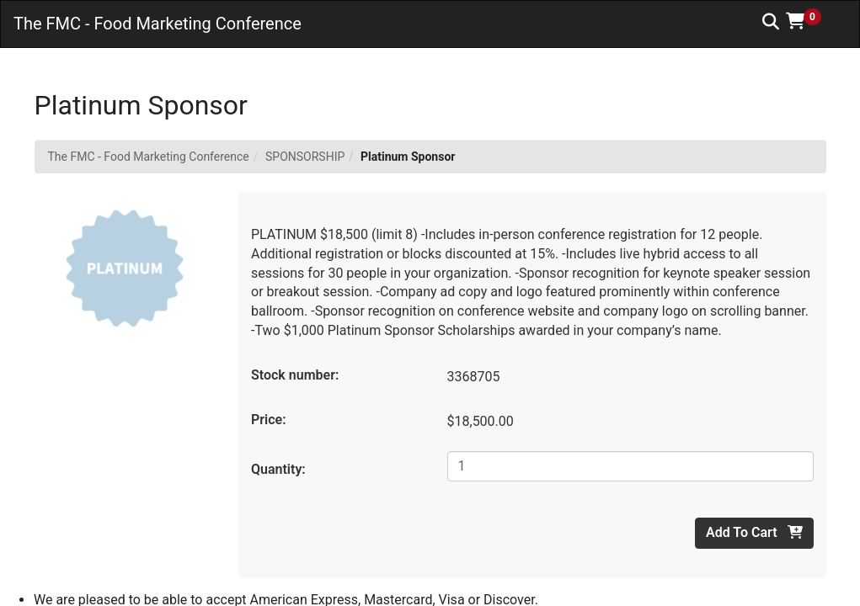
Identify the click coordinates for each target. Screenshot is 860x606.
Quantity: (278, 469)
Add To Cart (754, 532)
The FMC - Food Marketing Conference (148, 156)
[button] (809, 21)
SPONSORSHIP (305, 156)
